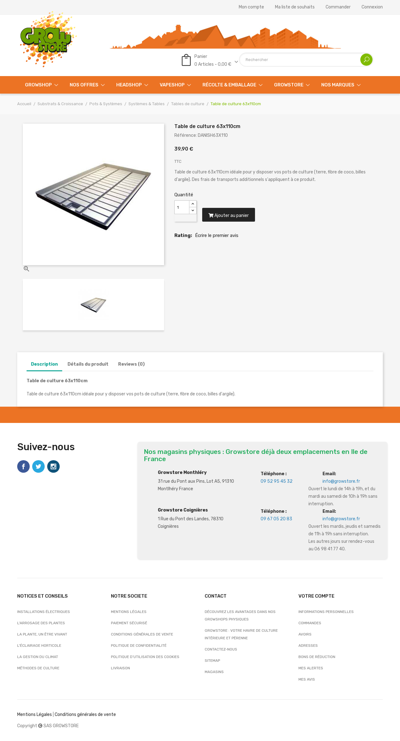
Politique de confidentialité (139, 645)
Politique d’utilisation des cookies (145, 657)
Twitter (38, 466)
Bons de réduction (316, 657)
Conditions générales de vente (142, 634)
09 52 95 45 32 (276, 481)
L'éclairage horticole (39, 645)
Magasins (214, 672)
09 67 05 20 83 (276, 519)
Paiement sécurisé (129, 623)
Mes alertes (310, 668)
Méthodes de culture (38, 668)
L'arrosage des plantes (41, 623)
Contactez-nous (221, 649)
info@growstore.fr (341, 481)
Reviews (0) (131, 364)
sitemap (212, 660)
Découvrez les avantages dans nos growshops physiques (240, 615)
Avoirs (305, 634)
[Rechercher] (306, 60)
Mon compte (251, 7)
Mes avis (306, 679)
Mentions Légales (34, 714)
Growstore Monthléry (182, 472)
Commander (338, 7)
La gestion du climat (37, 657)
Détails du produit (88, 364)
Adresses (308, 645)
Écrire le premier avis (216, 237)
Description (44, 364)
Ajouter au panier (229, 217)
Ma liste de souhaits (295, 7)
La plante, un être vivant (42, 634)
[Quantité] (181, 207)
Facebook (23, 466)
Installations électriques (43, 612)
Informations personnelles (326, 612)
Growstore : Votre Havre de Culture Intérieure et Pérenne (241, 634)
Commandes (309, 623)
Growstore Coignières (183, 510)
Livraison (120, 668)
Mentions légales (129, 612)
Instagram (53, 466)
